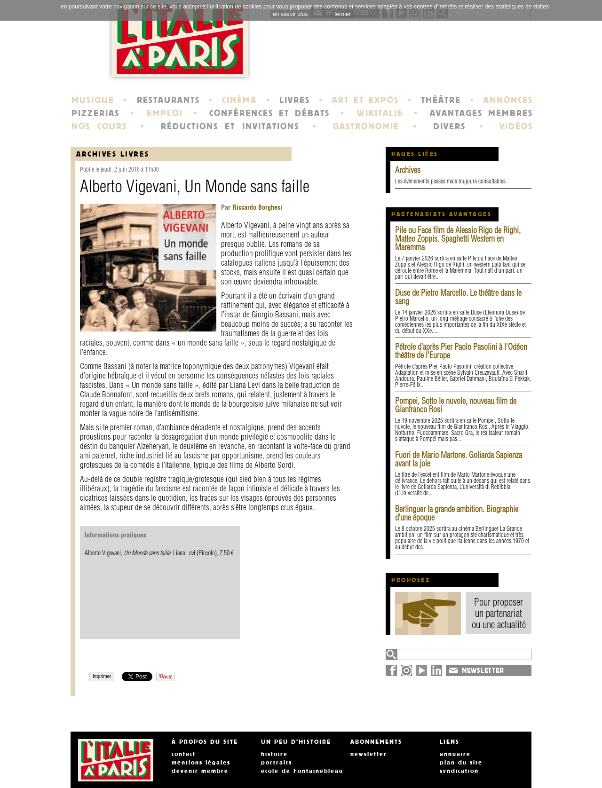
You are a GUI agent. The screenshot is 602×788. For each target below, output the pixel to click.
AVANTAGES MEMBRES (481, 113)
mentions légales (201, 762)
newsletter (368, 754)
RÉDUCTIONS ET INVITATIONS (230, 126)
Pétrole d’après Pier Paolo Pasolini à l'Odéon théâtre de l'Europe (461, 351)
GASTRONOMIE (366, 126)
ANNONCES (508, 100)
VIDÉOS (516, 126)
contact (184, 754)
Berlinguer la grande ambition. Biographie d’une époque (456, 513)
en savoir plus (290, 14)
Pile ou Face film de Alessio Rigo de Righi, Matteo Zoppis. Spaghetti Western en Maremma (458, 238)
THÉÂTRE (441, 100)
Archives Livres (113, 154)
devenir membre (200, 771)
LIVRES (294, 100)
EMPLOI (164, 113)
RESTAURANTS (168, 100)
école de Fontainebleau (302, 771)
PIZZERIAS (95, 113)
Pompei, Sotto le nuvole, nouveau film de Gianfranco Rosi (455, 405)
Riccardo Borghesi (256, 207)
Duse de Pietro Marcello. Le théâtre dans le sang (458, 297)
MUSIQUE (92, 100)
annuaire (455, 754)
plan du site (461, 762)
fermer (342, 14)
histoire (274, 754)
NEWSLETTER (483, 670)
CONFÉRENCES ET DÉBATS (269, 113)
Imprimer (102, 676)
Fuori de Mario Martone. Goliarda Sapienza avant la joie (458, 459)
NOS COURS (99, 126)
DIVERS (449, 126)
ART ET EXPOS (365, 100)
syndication (459, 771)
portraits (276, 762)
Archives (407, 170)
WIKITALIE (380, 113)
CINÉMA (239, 100)
